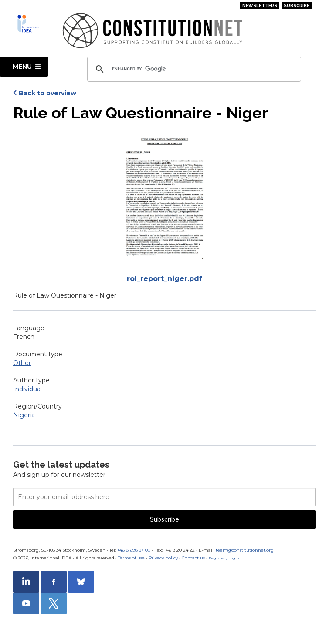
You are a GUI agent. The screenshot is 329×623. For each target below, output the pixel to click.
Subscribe (296, 5)
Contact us (193, 558)
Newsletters (259, 5)
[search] (193, 69)
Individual (27, 389)
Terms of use (131, 558)
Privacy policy (163, 558)
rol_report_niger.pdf (164, 279)
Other (22, 363)
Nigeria (24, 415)
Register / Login (224, 558)
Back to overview (47, 93)
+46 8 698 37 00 (133, 550)
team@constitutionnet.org (245, 550)
